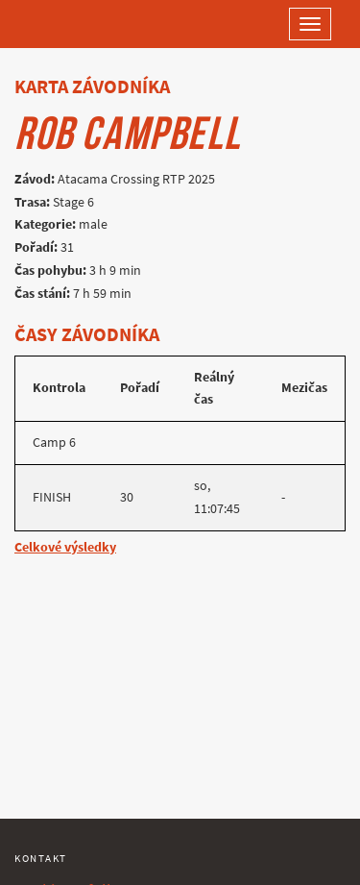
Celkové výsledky (65, 547)
